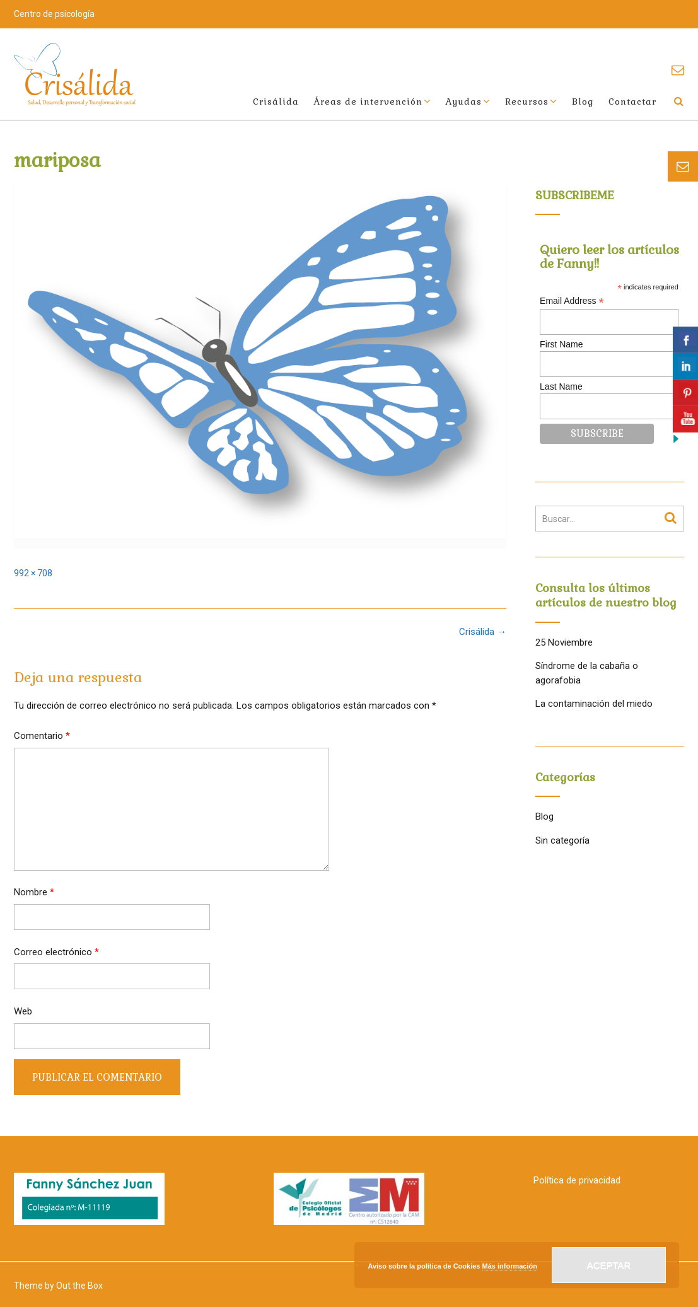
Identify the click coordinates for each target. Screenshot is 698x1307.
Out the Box (79, 1286)
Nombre (34, 892)
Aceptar (609, 1265)
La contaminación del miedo (594, 703)
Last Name (561, 386)
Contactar (632, 101)
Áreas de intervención (368, 101)
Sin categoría (562, 840)
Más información (509, 1266)
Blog (582, 101)
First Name (561, 344)
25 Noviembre (564, 642)
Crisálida (276, 101)
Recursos (527, 101)
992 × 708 (33, 573)
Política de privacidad (576, 1180)
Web (23, 1011)
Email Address (572, 301)
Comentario (42, 735)
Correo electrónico (56, 952)
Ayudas (464, 101)
